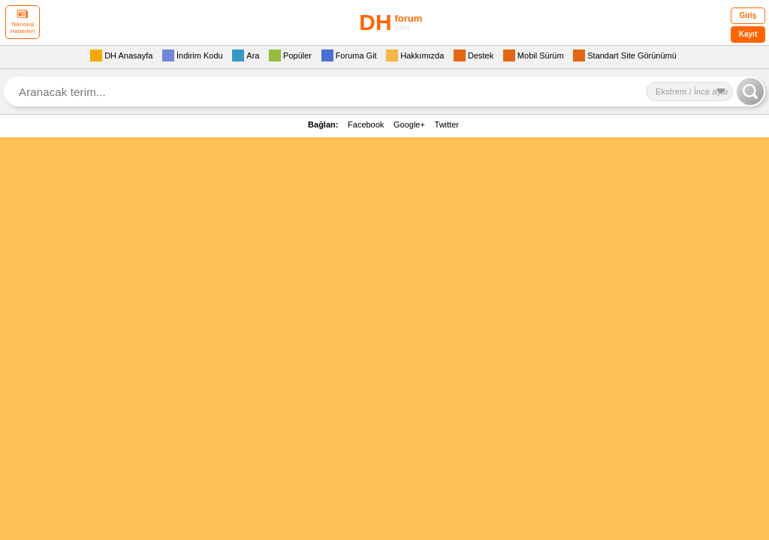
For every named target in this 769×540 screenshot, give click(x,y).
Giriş (748, 15)
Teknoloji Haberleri (23, 22)
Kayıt (748, 34)
